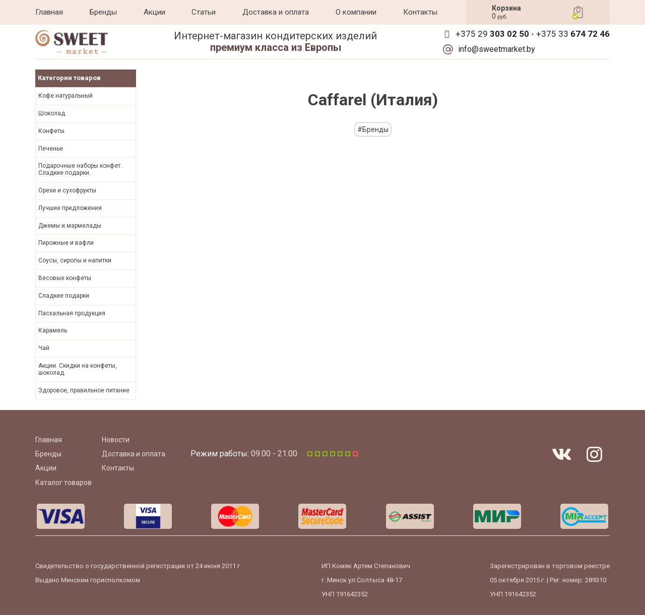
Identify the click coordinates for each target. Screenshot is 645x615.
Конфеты (51, 130)
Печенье (50, 148)
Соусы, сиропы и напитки (74, 260)
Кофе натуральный (65, 95)
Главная (49, 12)
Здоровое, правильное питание (84, 390)
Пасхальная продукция (71, 313)
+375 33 (573, 34)
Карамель (52, 330)
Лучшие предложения (70, 208)
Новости (116, 440)
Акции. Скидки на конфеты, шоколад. (77, 369)
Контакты (420, 12)
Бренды (103, 12)
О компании (356, 12)
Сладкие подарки (63, 295)
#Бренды (373, 129)
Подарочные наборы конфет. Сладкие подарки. (80, 169)
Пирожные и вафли (66, 242)
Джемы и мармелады (69, 225)
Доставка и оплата (275, 12)
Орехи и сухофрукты (67, 190)
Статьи (203, 12)
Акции (154, 12)
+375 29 (492, 34)
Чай (43, 348)
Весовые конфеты (64, 278)
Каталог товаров (63, 483)
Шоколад (51, 113)
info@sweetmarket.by (496, 49)
